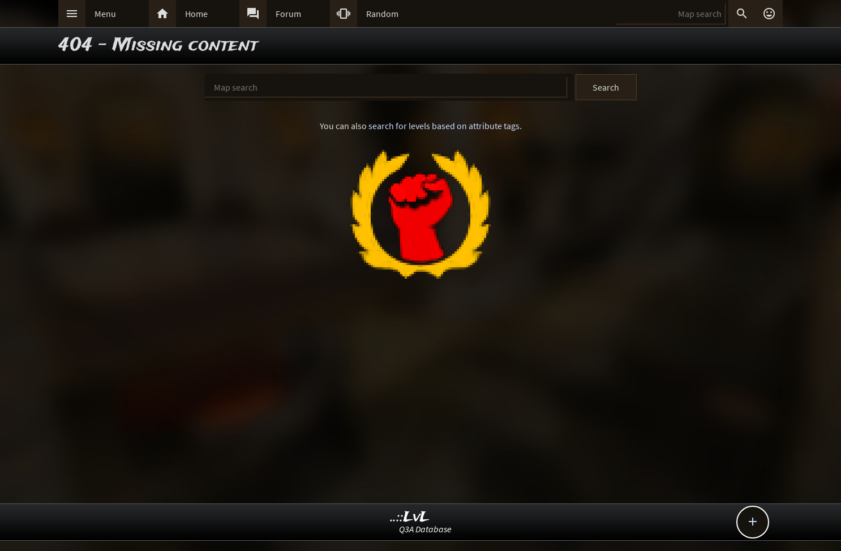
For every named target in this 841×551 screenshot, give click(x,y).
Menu (105, 13)
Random (382, 13)
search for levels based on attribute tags (444, 125)
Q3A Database (425, 529)
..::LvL (410, 517)
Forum (288, 13)
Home (196, 13)
